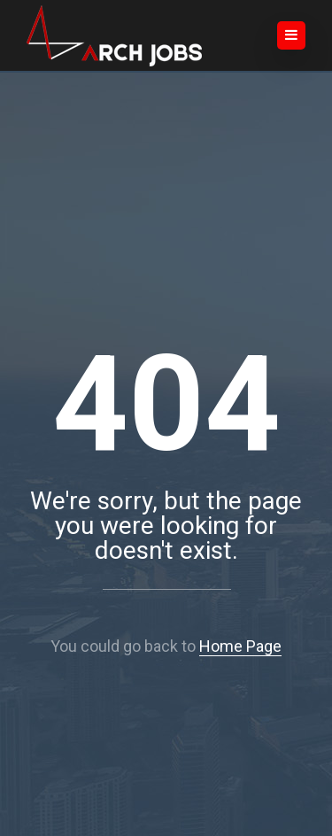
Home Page (240, 646)
